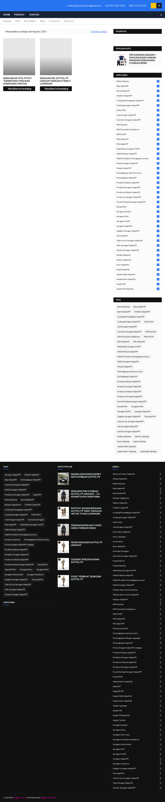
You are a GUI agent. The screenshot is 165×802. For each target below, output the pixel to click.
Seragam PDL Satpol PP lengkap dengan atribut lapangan (55, 81)
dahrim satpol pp (138, 260)
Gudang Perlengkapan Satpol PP (138, 100)
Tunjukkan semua (99, 31)
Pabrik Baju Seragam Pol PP (138, 149)
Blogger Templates (48, 797)
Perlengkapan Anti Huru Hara (138, 173)
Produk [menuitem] (19, 14)
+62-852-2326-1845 (115, 5)
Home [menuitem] (6, 14)
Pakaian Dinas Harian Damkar (137, 590)
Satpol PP (37, 494)
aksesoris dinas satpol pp (137, 474)
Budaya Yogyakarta (13, 504)
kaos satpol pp (138, 264)
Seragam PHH (138, 216)
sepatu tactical (137, 720)
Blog (42, 21)
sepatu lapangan (137, 705)
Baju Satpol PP (138, 86)
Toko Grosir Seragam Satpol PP (138, 240)
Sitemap (7, 21)
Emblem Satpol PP (138, 95)
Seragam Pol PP (138, 221)
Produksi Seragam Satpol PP (138, 187)
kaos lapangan (137, 536)
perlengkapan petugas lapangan (137, 638)
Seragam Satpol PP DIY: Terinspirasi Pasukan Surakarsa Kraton (17, 81)
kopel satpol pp (138, 269)
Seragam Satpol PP (138, 226)
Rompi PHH (138, 207)
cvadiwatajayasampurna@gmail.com (84, 5)
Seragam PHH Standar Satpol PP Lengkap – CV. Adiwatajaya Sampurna (85, 494)
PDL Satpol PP (138, 144)
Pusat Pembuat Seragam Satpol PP (138, 202)
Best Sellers (30, 21)
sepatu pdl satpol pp (138, 289)
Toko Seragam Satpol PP (138, 245)
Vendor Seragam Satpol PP (138, 250)
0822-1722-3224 (137, 5)
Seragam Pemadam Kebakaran (137, 739)
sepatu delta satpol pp (138, 274)
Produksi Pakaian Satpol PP (138, 182)
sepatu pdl (138, 284)
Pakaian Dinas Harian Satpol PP (137, 594)
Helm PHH (138, 110)
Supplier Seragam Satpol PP (138, 231)
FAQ (17, 21)
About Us (69, 21)
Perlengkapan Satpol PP (138, 178)
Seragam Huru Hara (137, 734)
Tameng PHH (138, 236)
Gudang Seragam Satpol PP (138, 105)
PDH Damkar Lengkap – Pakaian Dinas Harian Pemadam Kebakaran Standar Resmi (143, 58)
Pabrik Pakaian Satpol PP (138, 153)
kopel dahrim (137, 561)
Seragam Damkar (138, 211)
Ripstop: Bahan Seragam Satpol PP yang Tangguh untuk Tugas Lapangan (86, 511)
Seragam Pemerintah (14, 574)
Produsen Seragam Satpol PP (138, 197)
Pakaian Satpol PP (138, 168)
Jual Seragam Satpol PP (138, 115)
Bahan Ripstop (138, 81)
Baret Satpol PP (138, 91)
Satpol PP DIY (10, 569)
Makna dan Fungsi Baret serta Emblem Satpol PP (86, 475)
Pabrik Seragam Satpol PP (138, 163)
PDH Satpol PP (138, 139)
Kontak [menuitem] (34, 14)
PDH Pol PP (138, 134)
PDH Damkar (138, 124)
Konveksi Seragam (36, 519)
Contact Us (54, 21)
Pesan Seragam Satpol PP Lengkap (19, 544)
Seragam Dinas (26, 569)
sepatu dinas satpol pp (138, 279)
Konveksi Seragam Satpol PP (138, 120)
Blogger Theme (20, 797)
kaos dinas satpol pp (137, 532)
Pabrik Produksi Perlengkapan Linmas (138, 158)
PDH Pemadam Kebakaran (138, 129)
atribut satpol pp (138, 255)
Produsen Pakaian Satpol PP (138, 192)
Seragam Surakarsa (35, 574)
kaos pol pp (137, 541)
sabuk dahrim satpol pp (137, 681)
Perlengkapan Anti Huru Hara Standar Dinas (86, 526)
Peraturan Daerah (12, 539)
